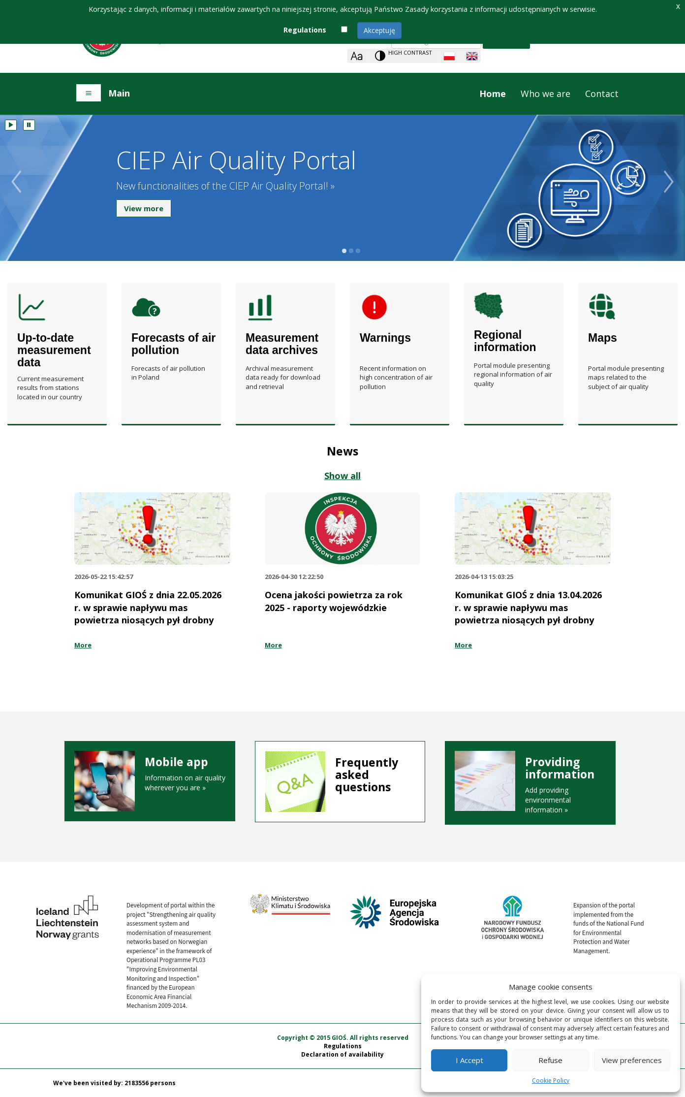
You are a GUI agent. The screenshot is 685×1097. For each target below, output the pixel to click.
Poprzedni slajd (10, 194)
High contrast (410, 52)
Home (492, 93)
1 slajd (344, 251)
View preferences (632, 1060)
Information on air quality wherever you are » (149, 774)
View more (143, 210)
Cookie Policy (550, 1080)
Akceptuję (379, 30)
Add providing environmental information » (530, 785)
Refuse (550, 1060)
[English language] (472, 56)
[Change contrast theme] (403, 56)
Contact (602, 93)
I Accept (469, 1060)
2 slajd (351, 251)
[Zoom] (356, 56)
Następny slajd (674, 194)
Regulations (343, 1046)
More (83, 645)
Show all (342, 476)
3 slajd (358, 251)
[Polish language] (449, 56)
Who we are (545, 93)
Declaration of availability (342, 1054)
